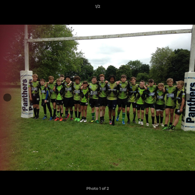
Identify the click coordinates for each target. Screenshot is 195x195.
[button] (188, 7)
